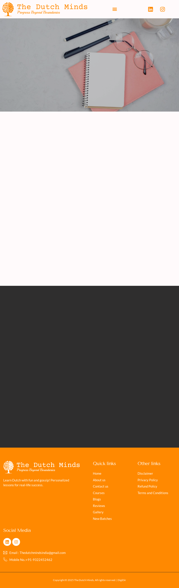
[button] (114, 9)
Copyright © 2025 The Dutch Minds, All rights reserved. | (85, 580)
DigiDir (122, 580)
